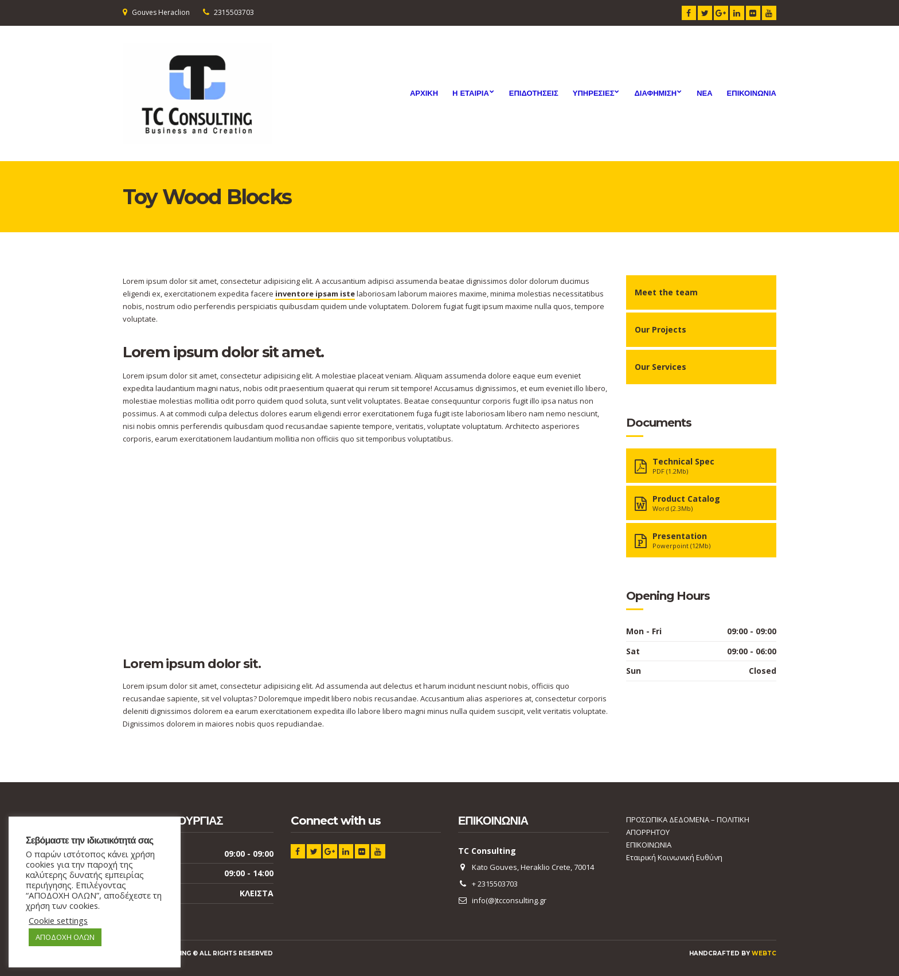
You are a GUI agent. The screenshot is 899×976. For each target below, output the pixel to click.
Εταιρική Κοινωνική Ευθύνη (674, 857)
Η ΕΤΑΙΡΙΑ (470, 92)
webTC (764, 953)
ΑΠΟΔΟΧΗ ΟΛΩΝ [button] (65, 937)
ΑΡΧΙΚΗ (424, 92)
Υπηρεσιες (594, 92)
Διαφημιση (655, 92)
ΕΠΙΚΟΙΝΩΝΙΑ (751, 92)
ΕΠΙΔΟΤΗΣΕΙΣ (533, 92)
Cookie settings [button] (58, 920)
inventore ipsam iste (315, 293)
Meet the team (666, 292)
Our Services (660, 366)
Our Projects (660, 329)
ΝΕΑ (704, 92)
